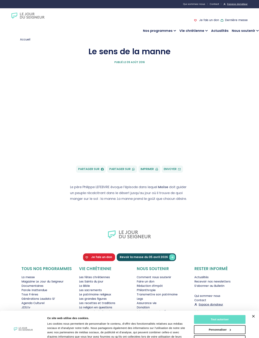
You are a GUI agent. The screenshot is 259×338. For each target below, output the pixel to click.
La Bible (84, 286)
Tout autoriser (220, 299)
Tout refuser (219, 319)
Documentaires (32, 286)
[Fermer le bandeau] (253, 296)
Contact (214, 4)
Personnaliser (220, 309)
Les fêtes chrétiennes (94, 277)
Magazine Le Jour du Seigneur (42, 281)
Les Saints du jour (91, 281)
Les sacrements (90, 290)
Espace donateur (237, 4)
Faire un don (145, 281)
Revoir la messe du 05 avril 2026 (147, 257)
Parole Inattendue (34, 290)
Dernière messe (236, 20)
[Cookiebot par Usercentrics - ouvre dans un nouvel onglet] (23, 331)
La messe (28, 277)
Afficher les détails (59, 330)
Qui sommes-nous (194, 4)
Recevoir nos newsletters (212, 281)
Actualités (220, 30)
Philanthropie (146, 290)
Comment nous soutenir (154, 277)
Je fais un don (208, 20)
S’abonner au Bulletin (209, 286)
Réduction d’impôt (150, 286)
